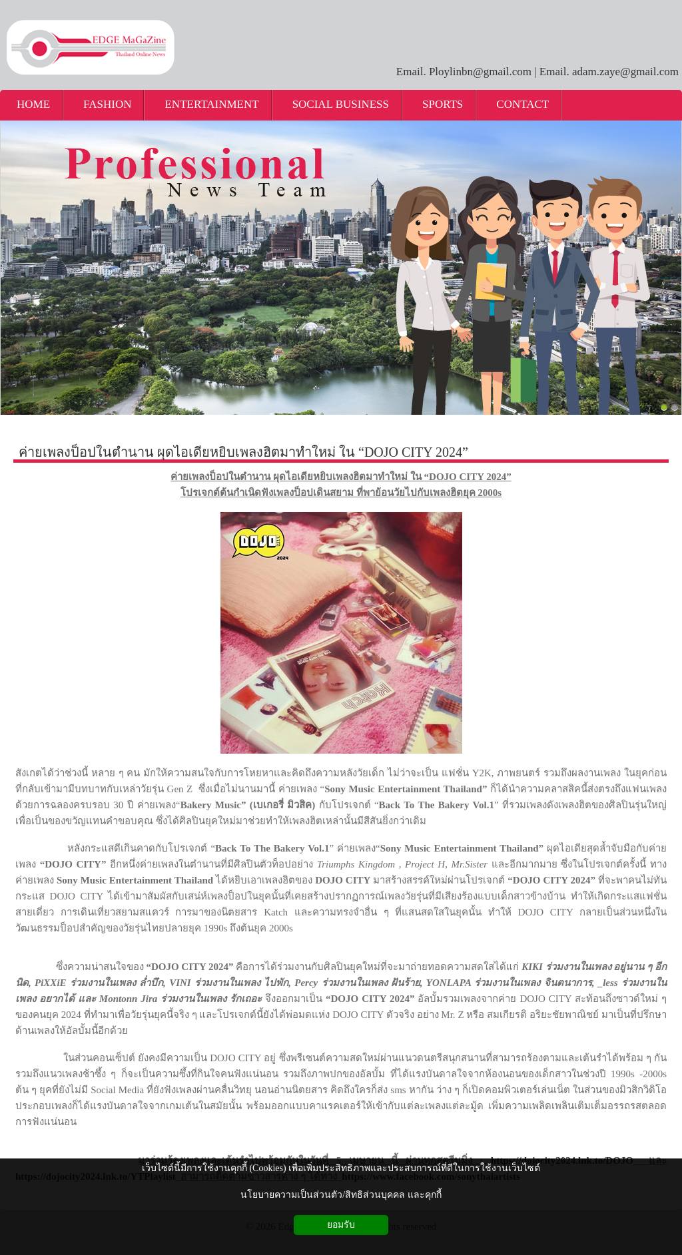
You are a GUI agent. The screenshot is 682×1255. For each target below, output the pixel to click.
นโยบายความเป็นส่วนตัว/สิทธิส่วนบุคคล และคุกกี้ (340, 1195)
